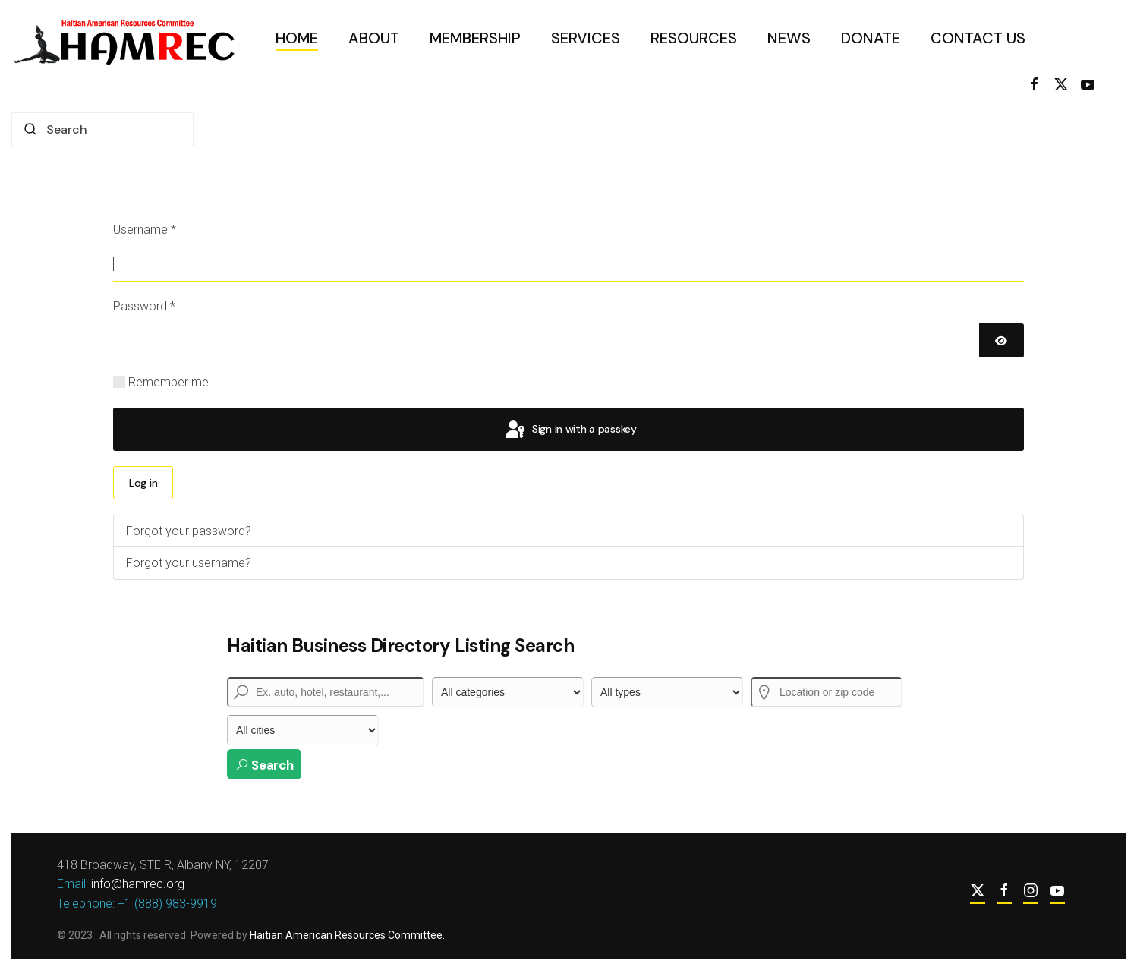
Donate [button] (870, 38)
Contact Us (978, 38)
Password (144, 306)
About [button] (373, 38)
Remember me (168, 382)
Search (264, 765)
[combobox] (102, 129)
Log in (143, 483)
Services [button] (585, 38)
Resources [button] (693, 38)
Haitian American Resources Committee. (345, 935)
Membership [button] (475, 38)
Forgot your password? (188, 531)
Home (297, 38)
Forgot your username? (188, 563)
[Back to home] (128, 38)
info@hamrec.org (136, 884)
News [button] (789, 38)
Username (144, 229)
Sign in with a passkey (570, 430)
